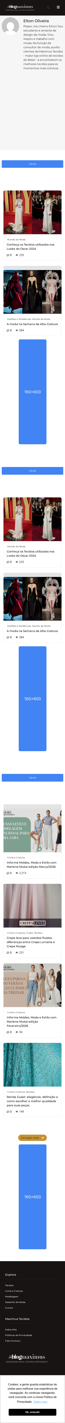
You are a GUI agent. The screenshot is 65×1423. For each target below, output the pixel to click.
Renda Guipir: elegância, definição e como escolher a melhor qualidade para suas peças (32, 1101)
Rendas (30, 1092)
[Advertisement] (32, 114)
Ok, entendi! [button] (32, 1412)
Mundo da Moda (16, 239)
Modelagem (12, 1296)
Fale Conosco (12, 1340)
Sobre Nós (11, 1329)
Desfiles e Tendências (19, 319)
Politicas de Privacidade (18, 1335)
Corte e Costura (16, 857)
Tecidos (38, 933)
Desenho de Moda (15, 1302)
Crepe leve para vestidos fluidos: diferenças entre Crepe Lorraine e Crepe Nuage (31, 942)
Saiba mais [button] (40, 1401)
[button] (48, 8)
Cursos (9, 1307)
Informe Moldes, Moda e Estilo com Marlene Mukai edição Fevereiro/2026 (32, 1021)
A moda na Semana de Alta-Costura (32, 324)
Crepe (29, 933)
